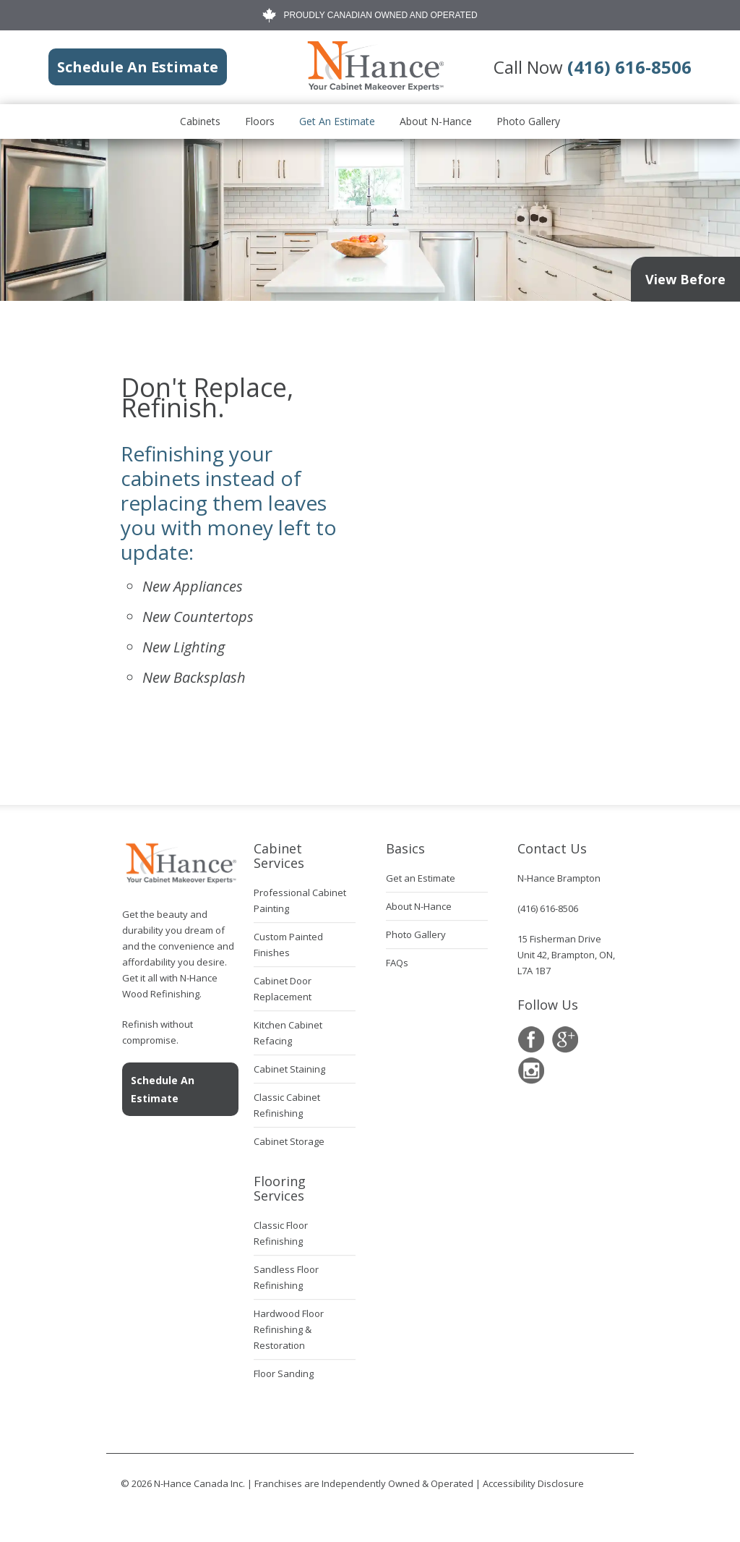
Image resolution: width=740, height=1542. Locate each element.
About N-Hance (436, 121)
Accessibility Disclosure (533, 1483)
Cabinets (200, 121)
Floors (260, 121)
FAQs (397, 962)
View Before (685, 279)
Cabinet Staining (289, 1068)
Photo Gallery (528, 121)
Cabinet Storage (289, 1141)
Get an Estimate (337, 121)
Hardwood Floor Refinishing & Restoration (289, 1329)
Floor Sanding (284, 1373)
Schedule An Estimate (162, 1089)
